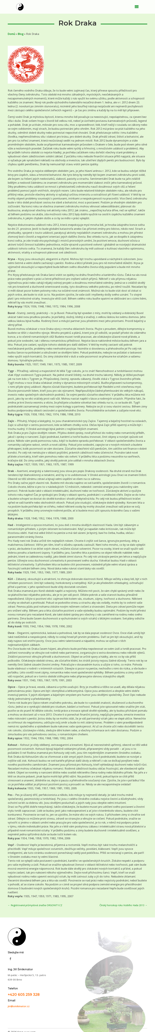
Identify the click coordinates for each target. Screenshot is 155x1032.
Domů (11, 34)
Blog (20, 34)
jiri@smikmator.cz (19, 1006)
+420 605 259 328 (24, 994)
